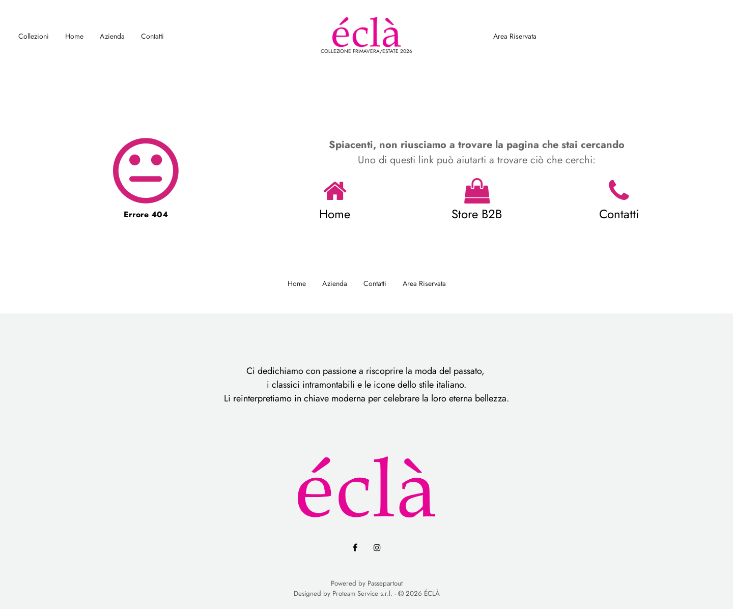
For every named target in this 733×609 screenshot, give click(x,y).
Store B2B (477, 214)
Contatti (152, 36)
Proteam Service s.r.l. (362, 593)
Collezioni (33, 36)
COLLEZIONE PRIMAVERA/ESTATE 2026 (366, 51)
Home (74, 36)
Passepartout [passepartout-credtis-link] (385, 583)
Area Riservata (515, 36)
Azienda (112, 36)
